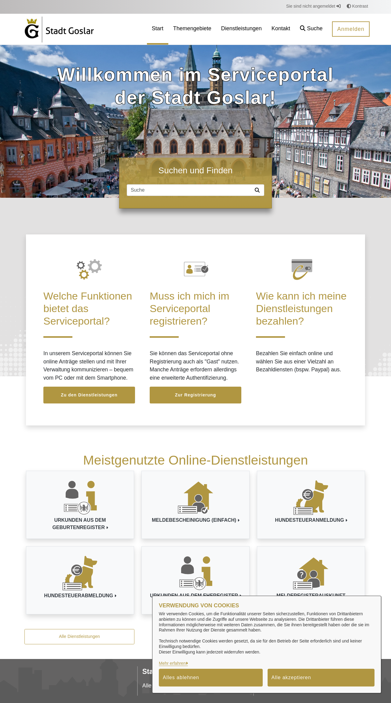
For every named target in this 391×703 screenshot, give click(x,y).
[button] (311, 29)
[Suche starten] (258, 190)
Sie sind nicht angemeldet (313, 6)
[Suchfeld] (190, 190)
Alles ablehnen (181, 677)
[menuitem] (157, 29)
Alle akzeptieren (291, 677)
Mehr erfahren (172, 663)
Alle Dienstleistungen (79, 636)
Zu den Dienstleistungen (89, 394)
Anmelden (350, 29)
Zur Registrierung (195, 394)
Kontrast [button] (357, 6)
